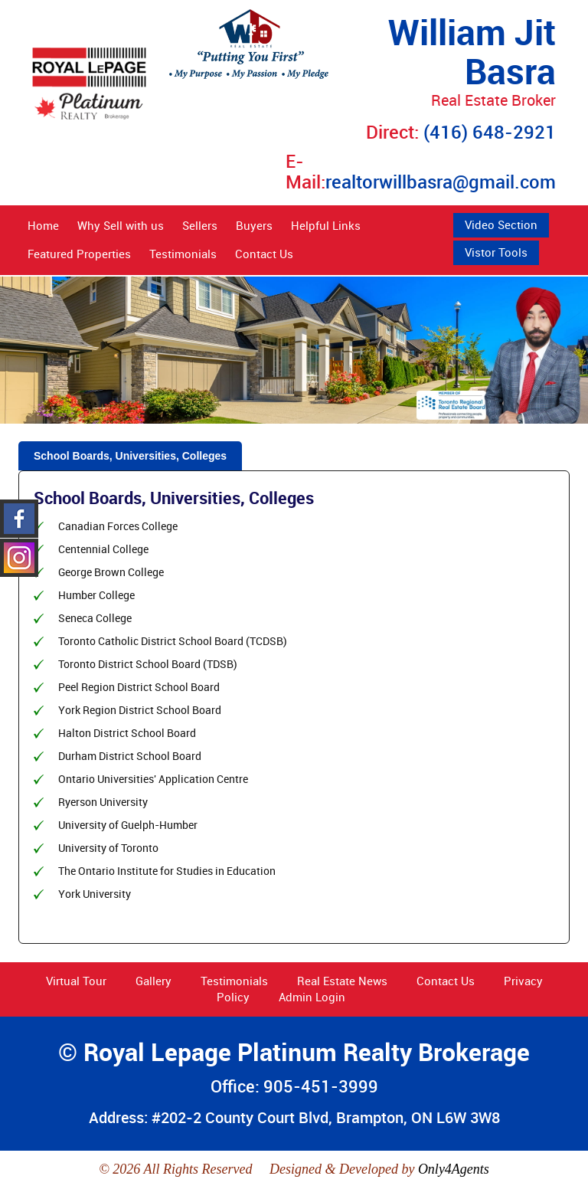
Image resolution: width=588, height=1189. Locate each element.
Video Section (501, 224)
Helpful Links (326, 225)
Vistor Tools (496, 252)
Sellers (199, 225)
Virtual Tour (76, 980)
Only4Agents (453, 1169)
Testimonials (183, 253)
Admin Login (312, 996)
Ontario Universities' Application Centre (153, 778)
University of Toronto (108, 847)
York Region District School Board (139, 710)
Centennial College (103, 549)
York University (94, 893)
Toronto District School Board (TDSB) (147, 664)
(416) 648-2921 (489, 132)
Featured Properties (79, 253)
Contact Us (264, 253)
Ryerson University (103, 801)
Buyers (254, 225)
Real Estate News (342, 980)
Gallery (154, 980)
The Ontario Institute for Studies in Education (167, 870)
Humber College (96, 595)
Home (43, 225)
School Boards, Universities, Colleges (130, 456)
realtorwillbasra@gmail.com (440, 181)
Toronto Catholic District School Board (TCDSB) (172, 641)
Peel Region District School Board (139, 687)
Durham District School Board (129, 755)
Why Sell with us (120, 225)
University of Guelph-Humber (128, 824)
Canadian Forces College (118, 526)
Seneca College (95, 618)
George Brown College (111, 572)
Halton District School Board (127, 733)
